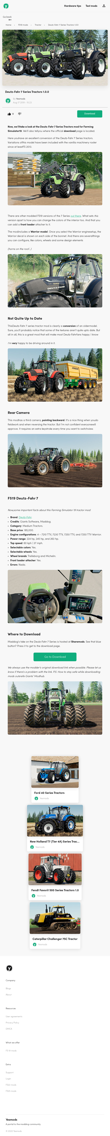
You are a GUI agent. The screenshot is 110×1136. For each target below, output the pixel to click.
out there (76, 215)
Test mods (91, 5)
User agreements (14, 1016)
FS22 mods (11, 1085)
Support (10, 1072)
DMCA (9, 1029)
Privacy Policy (12, 1023)
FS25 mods (11, 1091)
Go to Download (55, 657)
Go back (7, 17)
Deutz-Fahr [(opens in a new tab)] (25, 517)
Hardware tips (72, 5)
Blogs (8, 988)
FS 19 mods (11, 1051)
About (9, 994)
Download (89, 113)
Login (8, 1079)
